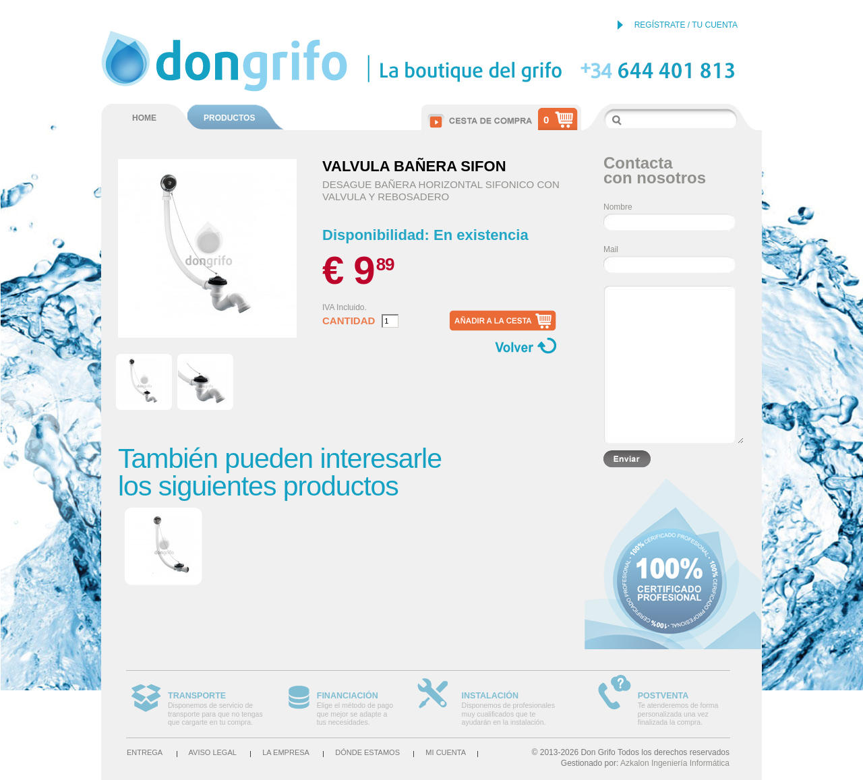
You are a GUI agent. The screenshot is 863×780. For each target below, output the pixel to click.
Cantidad (348, 321)
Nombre (617, 207)
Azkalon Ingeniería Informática (675, 763)
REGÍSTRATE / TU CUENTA (686, 25)
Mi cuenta (445, 752)
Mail (610, 249)
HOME (144, 118)
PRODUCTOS (229, 118)
